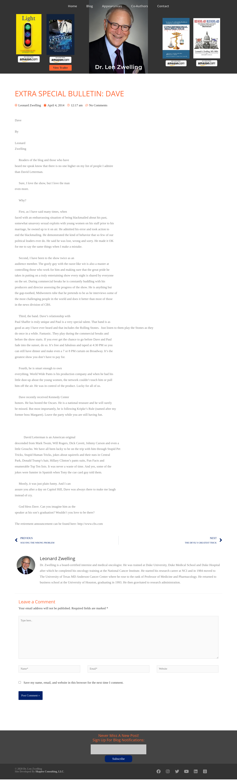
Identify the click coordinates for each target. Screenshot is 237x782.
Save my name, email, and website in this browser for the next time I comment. (73, 686)
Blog (89, 6)
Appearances (112, 6)
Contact (163, 6)
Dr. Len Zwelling (118, 67)
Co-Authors (139, 6)
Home (72, 6)
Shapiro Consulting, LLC (50, 773)
